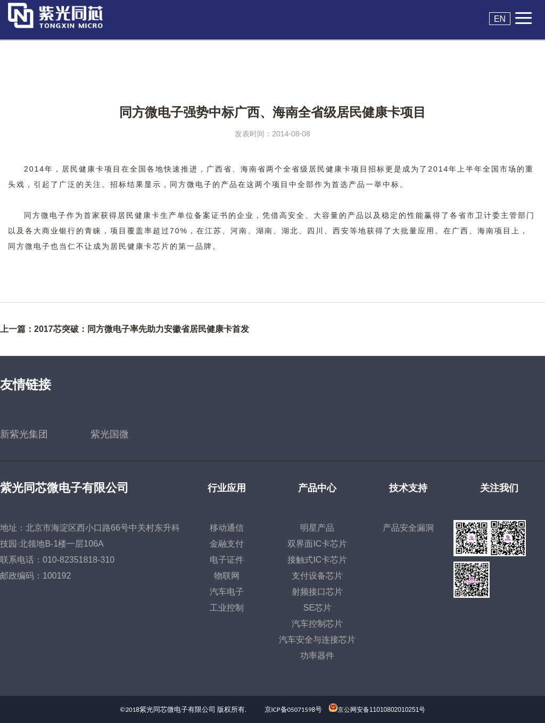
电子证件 (227, 559)
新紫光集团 (24, 434)
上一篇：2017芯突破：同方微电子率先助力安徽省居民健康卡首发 (124, 329)
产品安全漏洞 (408, 527)
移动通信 (227, 527)
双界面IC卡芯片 (317, 543)
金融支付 (227, 543)
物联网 (227, 575)
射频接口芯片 (317, 591)
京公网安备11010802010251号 (381, 709)
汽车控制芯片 (317, 623)
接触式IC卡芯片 (317, 559)
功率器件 (317, 655)
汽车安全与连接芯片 (317, 639)
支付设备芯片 (317, 575)
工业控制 (227, 607)
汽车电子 (227, 591)
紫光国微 (109, 434)
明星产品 (317, 527)
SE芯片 (317, 607)
